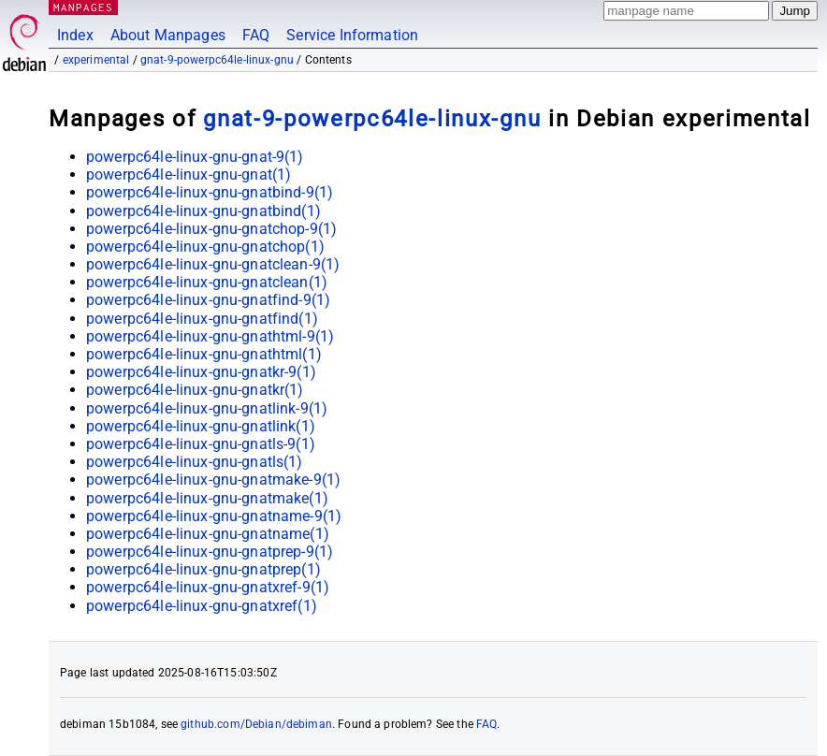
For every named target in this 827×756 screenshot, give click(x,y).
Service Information (352, 35)
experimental (96, 59)
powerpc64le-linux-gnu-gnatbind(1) (203, 211)
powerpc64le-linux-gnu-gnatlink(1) (200, 426)
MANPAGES (83, 7)
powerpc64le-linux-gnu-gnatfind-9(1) (208, 300)
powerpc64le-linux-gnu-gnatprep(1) (203, 569)
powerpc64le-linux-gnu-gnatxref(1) (201, 606)
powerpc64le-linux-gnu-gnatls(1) (194, 462)
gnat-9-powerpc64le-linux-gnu (217, 59)
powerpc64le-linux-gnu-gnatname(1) (207, 534)
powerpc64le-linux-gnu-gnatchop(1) (205, 246)
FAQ (255, 35)
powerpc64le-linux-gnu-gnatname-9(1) (213, 516)
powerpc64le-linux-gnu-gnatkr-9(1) (201, 372)
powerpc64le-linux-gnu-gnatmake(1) (207, 498)
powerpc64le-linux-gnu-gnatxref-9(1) (207, 587)
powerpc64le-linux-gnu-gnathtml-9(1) (210, 336)
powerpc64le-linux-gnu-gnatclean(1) (206, 282)
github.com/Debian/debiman (256, 724)
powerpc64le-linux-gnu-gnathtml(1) (204, 354)
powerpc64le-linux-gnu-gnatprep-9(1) (209, 551)
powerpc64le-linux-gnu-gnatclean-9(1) (213, 264)
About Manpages (167, 35)
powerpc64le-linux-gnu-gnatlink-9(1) (206, 408)
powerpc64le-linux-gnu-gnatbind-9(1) (209, 192)
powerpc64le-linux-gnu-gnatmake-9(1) (213, 479)
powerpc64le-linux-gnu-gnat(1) (188, 174)
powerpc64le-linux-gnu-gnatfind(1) (202, 318)
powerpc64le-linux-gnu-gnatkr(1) (195, 390)
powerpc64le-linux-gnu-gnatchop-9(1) (211, 229)
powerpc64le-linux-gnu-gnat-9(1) (195, 157)
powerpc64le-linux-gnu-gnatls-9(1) (200, 444)
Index (75, 35)
